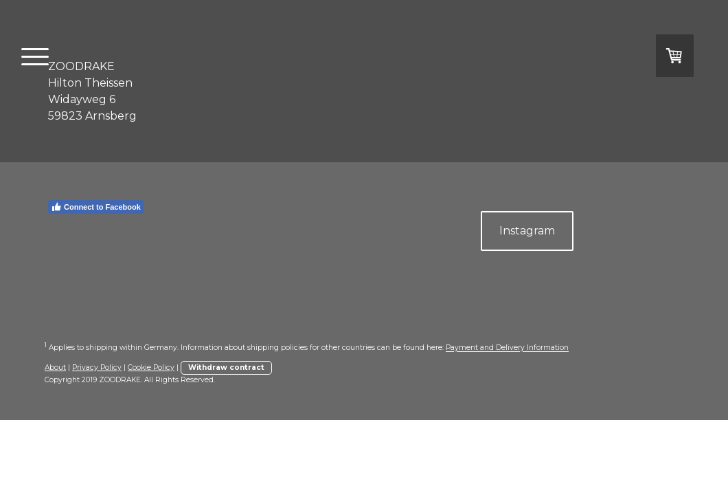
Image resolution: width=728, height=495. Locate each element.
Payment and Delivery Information (507, 348)
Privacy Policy (97, 367)
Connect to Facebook (96, 206)
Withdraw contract (226, 367)
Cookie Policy (151, 367)
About (55, 367)
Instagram (527, 230)
